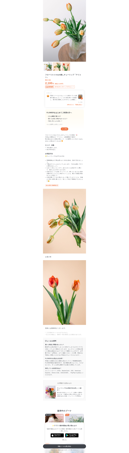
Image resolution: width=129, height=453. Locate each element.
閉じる (64, 440)
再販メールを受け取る (64, 446)
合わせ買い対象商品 (52, 185)
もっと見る (64, 129)
